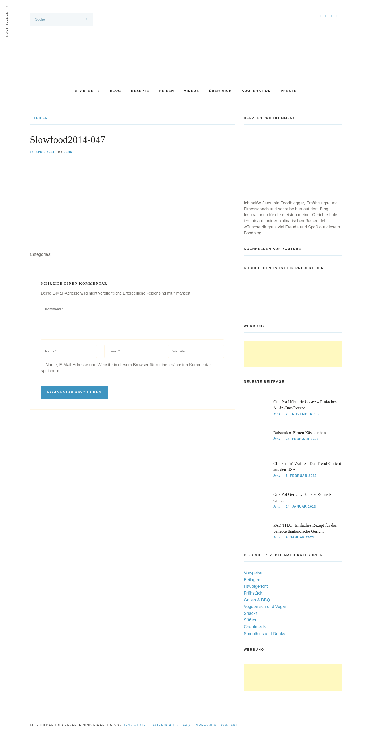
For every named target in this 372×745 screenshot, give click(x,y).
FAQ (186, 725)
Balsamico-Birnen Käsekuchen (299, 432)
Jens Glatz (134, 725)
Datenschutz (165, 725)
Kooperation (256, 91)
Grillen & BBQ (257, 600)
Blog (115, 91)
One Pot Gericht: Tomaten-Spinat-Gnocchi (302, 497)
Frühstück (253, 593)
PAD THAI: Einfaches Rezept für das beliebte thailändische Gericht (305, 528)
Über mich (220, 91)
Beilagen (252, 579)
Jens (68, 151)
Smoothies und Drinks (264, 633)
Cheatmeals (255, 627)
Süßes (250, 620)
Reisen (166, 91)
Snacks (250, 613)
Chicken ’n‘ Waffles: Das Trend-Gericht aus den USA (307, 466)
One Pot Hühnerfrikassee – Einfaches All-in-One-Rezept (305, 405)
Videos (191, 91)
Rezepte (140, 91)
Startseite (87, 91)
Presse (289, 91)
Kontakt (229, 725)
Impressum (205, 725)
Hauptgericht (256, 586)
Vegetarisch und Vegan (265, 606)
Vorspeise (253, 573)
